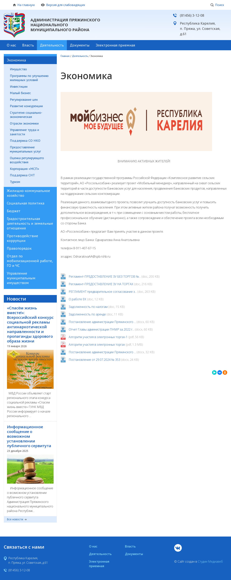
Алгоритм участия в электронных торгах (97, 344)
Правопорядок (19, 248)
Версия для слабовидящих (63, 5)
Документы (80, 45)
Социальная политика (25, 203)
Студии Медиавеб (210, 561)
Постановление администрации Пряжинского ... (102, 322)
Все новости (17, 519)
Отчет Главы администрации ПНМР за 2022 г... (101, 329)
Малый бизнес (20, 93)
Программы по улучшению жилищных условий (29, 78)
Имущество (18, 69)
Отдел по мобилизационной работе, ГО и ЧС (29, 261)
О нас (11, 45)
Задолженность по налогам (88, 307)
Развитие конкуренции (26, 106)
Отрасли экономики (24, 123)
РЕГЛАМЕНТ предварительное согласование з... (103, 292)
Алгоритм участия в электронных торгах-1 (98, 337)
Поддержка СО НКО (25, 141)
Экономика (16, 60)
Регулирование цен (24, 100)
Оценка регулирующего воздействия (27, 160)
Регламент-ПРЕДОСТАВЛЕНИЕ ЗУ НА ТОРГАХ (101, 284)
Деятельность (52, 45)
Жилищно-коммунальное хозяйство (28, 193)
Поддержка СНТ (22, 175)
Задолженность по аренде (87, 314)
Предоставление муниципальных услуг (25, 149)
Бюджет (13, 210)
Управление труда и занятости (24, 132)
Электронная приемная (115, 45)
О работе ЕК (77, 299)
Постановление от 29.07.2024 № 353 (94, 360)
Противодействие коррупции (22, 238)
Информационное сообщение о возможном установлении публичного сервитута (29, 436)
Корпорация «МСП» (24, 169)
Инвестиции (18, 86)
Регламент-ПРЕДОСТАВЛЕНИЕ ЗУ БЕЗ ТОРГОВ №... (105, 276)
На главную (24, 5)
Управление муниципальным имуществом (21, 278)
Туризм (15, 182)
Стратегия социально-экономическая (26, 115)
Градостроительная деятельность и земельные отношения (30, 223)
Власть (28, 45)
